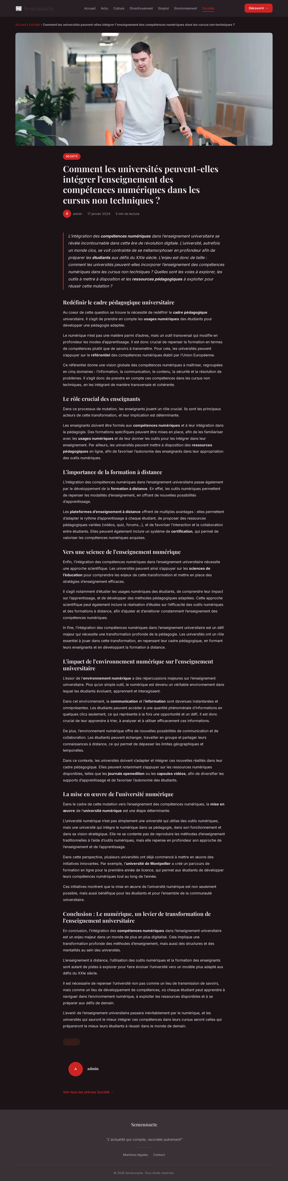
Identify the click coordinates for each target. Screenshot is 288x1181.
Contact (159, 1155)
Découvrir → (258, 8)
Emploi (163, 8)
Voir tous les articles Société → (88, 1092)
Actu (104, 8)
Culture (118, 8)
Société (208, 8)
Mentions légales (135, 1155)
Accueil (90, 8)
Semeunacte (34, 8)
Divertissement (141, 8)
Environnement (185, 8)
